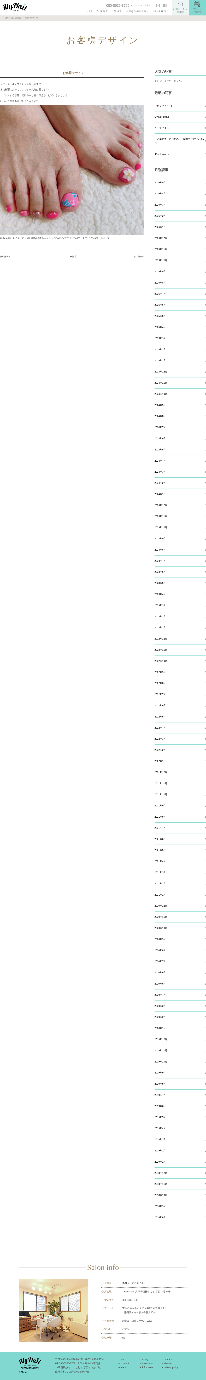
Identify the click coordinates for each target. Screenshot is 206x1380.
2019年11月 (161, 1050)
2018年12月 (161, 1173)
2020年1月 (160, 1028)
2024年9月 (160, 405)
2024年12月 (161, 371)
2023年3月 (160, 605)
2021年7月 (160, 828)
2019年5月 (160, 1117)
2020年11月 (161, 916)
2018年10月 (161, 1195)
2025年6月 (160, 304)
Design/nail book (137, 11)
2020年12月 (161, 905)
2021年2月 (160, 883)
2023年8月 (160, 549)
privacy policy (171, 1367)
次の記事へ (139, 256)
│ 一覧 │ (72, 256)
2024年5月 (160, 449)
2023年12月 (161, 505)
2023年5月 (160, 583)
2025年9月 (160, 271)
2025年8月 (160, 282)
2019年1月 (160, 1161)
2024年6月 (160, 438)
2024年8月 (160, 416)
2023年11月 (161, 516)
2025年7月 (160, 293)
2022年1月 (160, 761)
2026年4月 (160, 193)
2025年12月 (161, 238)
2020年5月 (160, 983)
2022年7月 (160, 694)
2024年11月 (161, 382)
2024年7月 (160, 427)
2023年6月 (160, 571)
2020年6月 (160, 972)
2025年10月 (161, 260)
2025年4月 (160, 327)
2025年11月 (161, 249)
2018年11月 (161, 1184)
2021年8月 (160, 816)
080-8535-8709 (118, 5)
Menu (117, 11)
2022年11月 (161, 649)
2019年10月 (161, 1061)
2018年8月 (160, 1217)
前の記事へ (5, 256)
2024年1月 (160, 494)
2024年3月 (160, 471)
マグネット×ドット (165, 105)
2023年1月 (160, 627)
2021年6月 (160, 839)
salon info (147, 1363)
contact (168, 1359)
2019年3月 (160, 1139)
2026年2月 (160, 215)
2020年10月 (161, 928)
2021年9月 (160, 805)
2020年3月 (160, 1006)
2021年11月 (161, 783)
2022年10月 (161, 661)
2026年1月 (160, 227)
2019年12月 (161, 1039)
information (148, 1367)
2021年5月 (160, 850)
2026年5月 (160, 182)
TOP (5, 18)
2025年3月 (160, 338)
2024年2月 (160, 483)
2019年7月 (160, 1095)
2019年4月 (160, 1128)
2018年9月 (160, 1206)
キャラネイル (162, 127)
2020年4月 (160, 994)
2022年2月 (160, 750)
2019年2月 (160, 1150)
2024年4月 (160, 460)
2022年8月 (160, 683)
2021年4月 (160, 861)
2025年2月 (160, 349)
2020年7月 (160, 961)
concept (124, 1363)
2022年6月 (160, 705)
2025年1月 (160, 360)
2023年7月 (160, 560)
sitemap (168, 1363)
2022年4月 (160, 727)
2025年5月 (160, 316)
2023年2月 (160, 616)
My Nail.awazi (162, 116)
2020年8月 (160, 950)
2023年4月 (160, 594)
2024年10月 (161, 394)
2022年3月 (160, 738)
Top (89, 11)
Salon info (160, 11)
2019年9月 (160, 1072)
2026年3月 (160, 204)
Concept (103, 11)
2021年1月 (160, 894)
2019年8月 (160, 1083)
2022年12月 (161, 638)
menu (123, 1367)
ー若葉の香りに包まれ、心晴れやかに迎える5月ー (179, 141)
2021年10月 (161, 794)
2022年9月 (160, 672)
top (122, 1359)
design (145, 1359)
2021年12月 (161, 772)
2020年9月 (160, 939)
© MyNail (23, 1372)
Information (16, 18)
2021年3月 (160, 872)
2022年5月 (160, 716)
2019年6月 (160, 1106)
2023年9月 (160, 538)
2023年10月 (161, 527)
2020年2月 (160, 1017)
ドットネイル (162, 154)
